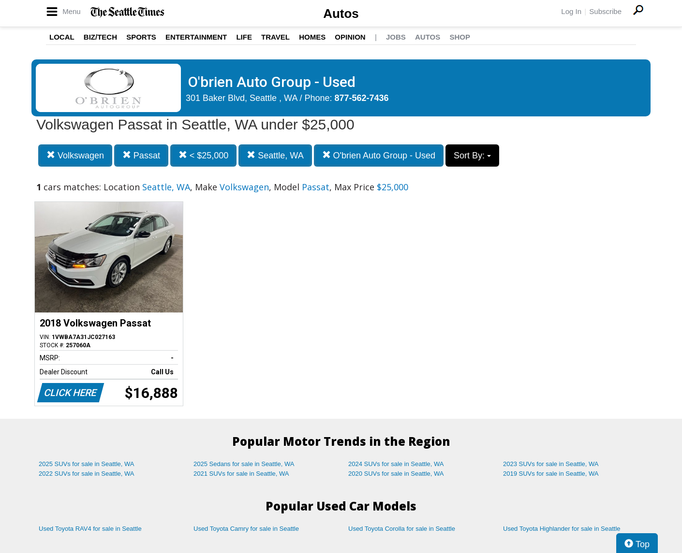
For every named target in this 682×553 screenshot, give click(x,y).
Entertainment (196, 37)
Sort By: (472, 155)
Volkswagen (75, 155)
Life (244, 37)
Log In (571, 11)
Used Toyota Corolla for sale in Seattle (401, 528)
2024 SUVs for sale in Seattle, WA (396, 464)
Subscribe (605, 11)
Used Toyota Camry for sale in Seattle (246, 528)
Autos (341, 13)
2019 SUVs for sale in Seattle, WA (551, 473)
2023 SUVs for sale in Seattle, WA (551, 464)
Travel (275, 37)
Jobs (396, 37)
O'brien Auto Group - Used (379, 155)
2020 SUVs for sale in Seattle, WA (396, 473)
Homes (312, 37)
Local (61, 37)
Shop (459, 37)
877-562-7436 (362, 98)
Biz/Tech (100, 37)
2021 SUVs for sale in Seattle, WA (241, 473)
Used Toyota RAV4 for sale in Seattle (90, 528)
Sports (141, 37)
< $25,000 (203, 155)
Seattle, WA (275, 155)
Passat (141, 155)
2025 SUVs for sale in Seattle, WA (86, 464)
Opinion (350, 37)
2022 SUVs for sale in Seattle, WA (86, 473)
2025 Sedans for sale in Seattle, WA (243, 464)
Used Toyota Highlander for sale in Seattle (562, 528)
